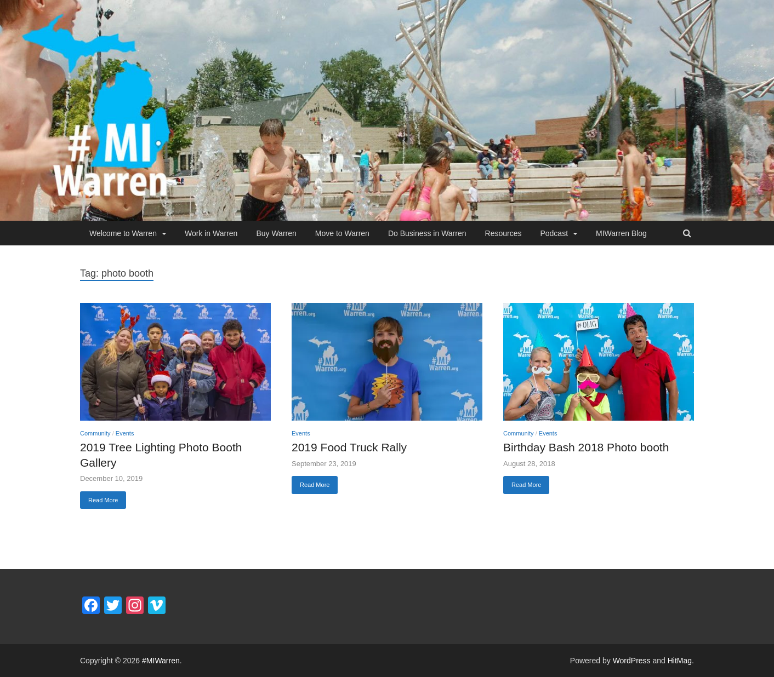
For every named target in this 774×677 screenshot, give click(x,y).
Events (125, 433)
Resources (503, 233)
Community (95, 433)
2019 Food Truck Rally (349, 447)
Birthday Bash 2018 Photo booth (586, 447)
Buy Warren (276, 233)
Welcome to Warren (123, 233)
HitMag (680, 660)
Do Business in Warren (427, 233)
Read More (103, 500)
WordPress (632, 660)
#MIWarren (161, 660)
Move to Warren (342, 233)
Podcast (554, 233)
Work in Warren (211, 233)
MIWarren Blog (621, 233)
